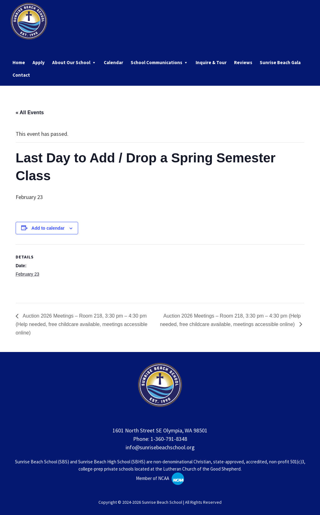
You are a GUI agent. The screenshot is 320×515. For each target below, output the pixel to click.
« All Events (30, 112)
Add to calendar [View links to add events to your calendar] (48, 228)
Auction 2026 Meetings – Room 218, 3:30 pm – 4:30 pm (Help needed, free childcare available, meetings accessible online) (82, 324)
